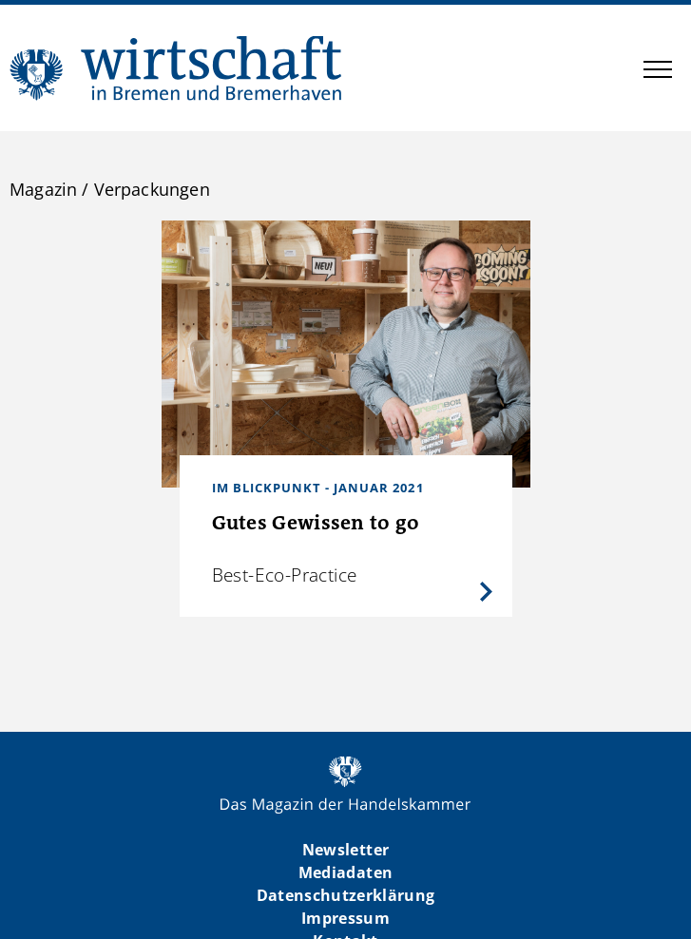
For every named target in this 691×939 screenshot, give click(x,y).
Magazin (43, 189)
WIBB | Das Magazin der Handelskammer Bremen (177, 68)
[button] (657, 72)
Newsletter (345, 849)
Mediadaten (345, 872)
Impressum (345, 918)
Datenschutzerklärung (346, 895)
